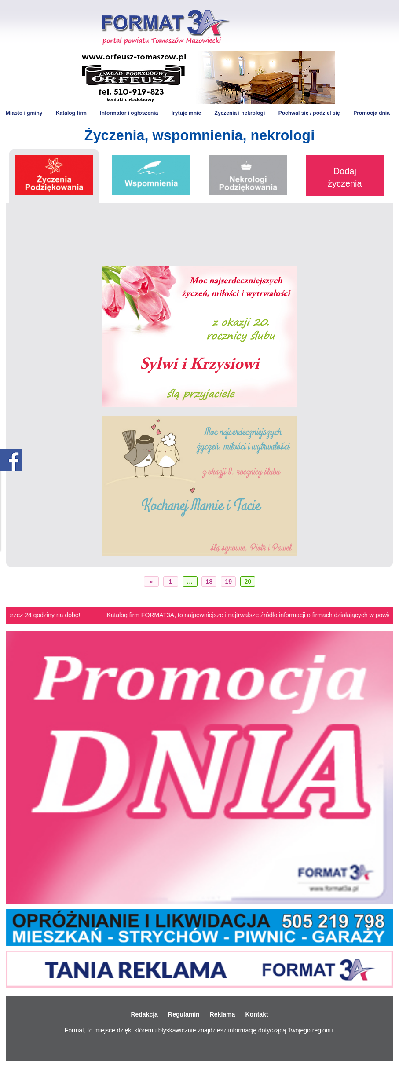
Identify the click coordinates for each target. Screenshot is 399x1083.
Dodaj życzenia (345, 177)
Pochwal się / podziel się (309, 113)
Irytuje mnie (186, 113)
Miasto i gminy (24, 113)
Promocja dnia (371, 113)
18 (209, 581)
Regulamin (184, 1014)
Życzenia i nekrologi (240, 113)
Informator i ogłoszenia (129, 113)
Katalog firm (71, 113)
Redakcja (144, 1014)
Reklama (222, 1014)
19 (228, 581)
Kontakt (256, 1014)
